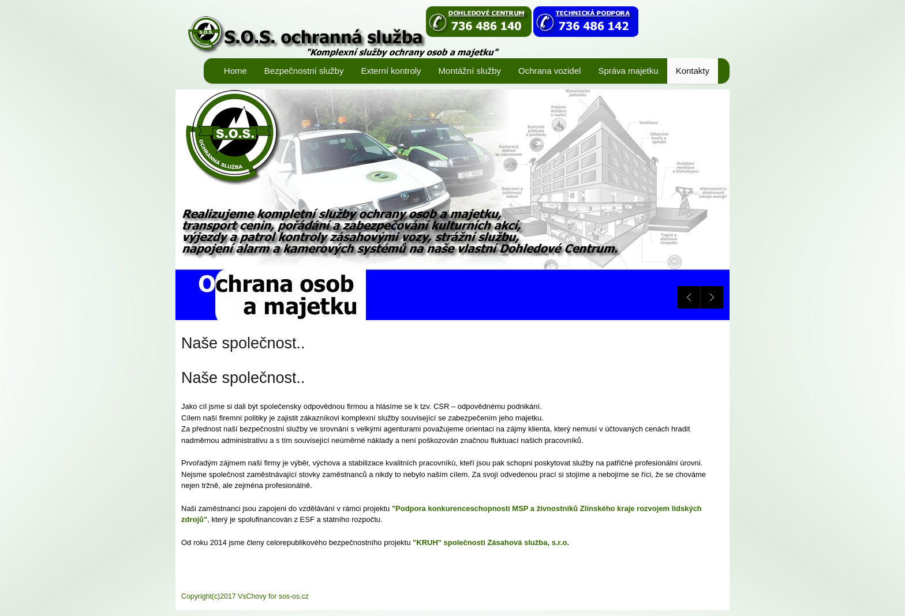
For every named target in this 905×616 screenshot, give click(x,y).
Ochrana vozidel (549, 71)
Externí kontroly (391, 71)
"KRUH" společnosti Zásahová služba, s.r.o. (489, 542)
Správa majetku (628, 71)
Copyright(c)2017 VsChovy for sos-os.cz (245, 596)
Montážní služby (470, 71)
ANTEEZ (412, 32)
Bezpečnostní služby (304, 71)
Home (235, 71)
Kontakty (692, 71)
